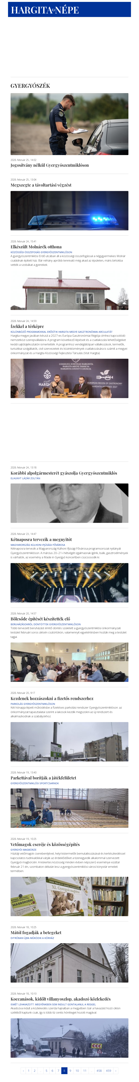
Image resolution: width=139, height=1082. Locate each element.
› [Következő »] (115, 1071)
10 (77, 1071)
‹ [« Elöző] (23, 1071)
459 (108, 1071)
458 (99, 1071)
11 (85, 1071)
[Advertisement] (69, 48)
